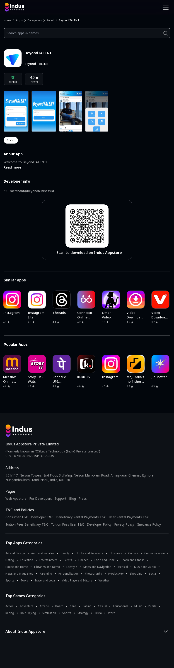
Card (73, 606)
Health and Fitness (133, 560)
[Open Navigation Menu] (165, 7)
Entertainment (48, 560)
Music (138, 606)
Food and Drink (104, 560)
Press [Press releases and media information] (83, 498)
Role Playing (28, 613)
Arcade (44, 606)
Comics (133, 553)
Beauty (65, 553)
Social (50, 20)
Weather (104, 580)
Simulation (49, 613)
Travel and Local (45, 580)
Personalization (68, 574)
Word (111, 613)
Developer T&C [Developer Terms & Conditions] (42, 517)
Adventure (26, 606)
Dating (9, 560)
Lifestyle (71, 567)
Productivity (115, 574)
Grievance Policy (149, 524)
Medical (123, 567)
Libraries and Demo (47, 567)
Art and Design (15, 553)
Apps (19, 20)
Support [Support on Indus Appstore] (60, 498)
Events (68, 560)
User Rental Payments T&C (129, 517)
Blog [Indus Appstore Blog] (72, 498)
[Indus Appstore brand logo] (44, 7)
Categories (34, 20)
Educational (120, 606)
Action (9, 606)
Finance (83, 560)
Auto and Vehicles (42, 553)
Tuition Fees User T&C (67, 524)
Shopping (136, 574)
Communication (154, 553)
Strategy (82, 613)
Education (26, 560)
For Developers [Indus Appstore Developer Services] (40, 498)
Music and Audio (145, 567)
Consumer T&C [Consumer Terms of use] (16, 517)
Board (59, 606)
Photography (93, 574)
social (10, 140)
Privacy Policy (124, 524)
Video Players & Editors (77, 580)
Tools (24, 580)
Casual (102, 606)
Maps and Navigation (97, 567)
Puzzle (152, 606)
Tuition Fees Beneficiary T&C (26, 524)
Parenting (46, 574)
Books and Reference (90, 553)
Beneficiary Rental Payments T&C (81, 517)
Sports (9, 580)
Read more (12, 167)
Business (116, 553)
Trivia (98, 613)
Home (7, 20)
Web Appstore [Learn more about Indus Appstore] (16, 498)
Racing (9, 613)
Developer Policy (99, 524)
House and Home (16, 567)
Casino (87, 606)
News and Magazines (19, 574)
